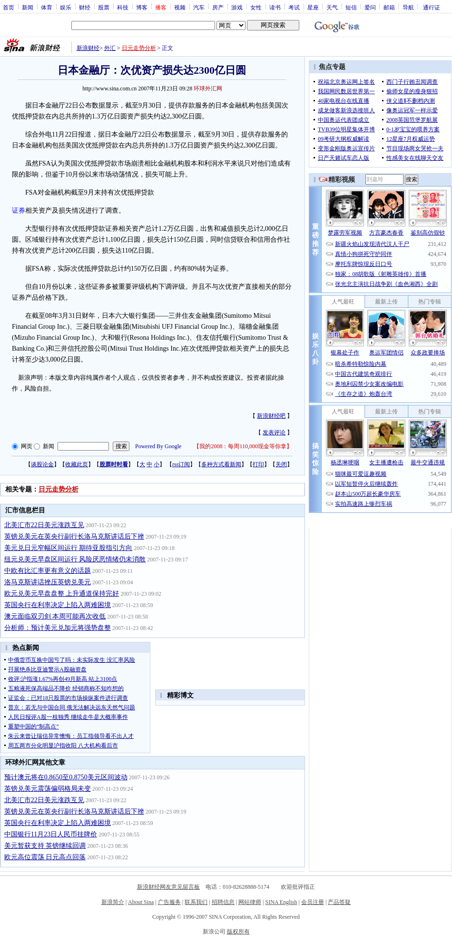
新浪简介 (112, 902)
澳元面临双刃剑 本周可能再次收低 (55, 616)
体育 (46, 7)
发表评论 (274, 432)
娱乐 (65, 7)
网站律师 (249, 902)
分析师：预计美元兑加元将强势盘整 (57, 627)
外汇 (110, 48)
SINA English (281, 902)
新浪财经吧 (271, 416)
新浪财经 (88, 48)
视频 (180, 7)
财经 (84, 7)
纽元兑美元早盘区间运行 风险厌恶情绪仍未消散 (75, 559)
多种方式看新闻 (221, 464)
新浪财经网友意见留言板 (168, 887)
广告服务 (169, 902)
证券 (18, 210)
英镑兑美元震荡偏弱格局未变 (47, 788)
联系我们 (196, 902)
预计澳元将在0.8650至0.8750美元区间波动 (66, 777)
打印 (258, 464)
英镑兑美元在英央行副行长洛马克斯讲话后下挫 (74, 536)
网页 (26, 446)
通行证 (431, 7)
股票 (103, 7)
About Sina (141, 902)
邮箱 (389, 7)
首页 (8, 7)
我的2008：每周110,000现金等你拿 (242, 446)
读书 (275, 7)
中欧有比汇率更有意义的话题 (47, 570)
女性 (256, 7)
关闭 (281, 464)
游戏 (237, 7)
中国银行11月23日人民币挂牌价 (50, 834)
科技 (122, 7)
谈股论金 (42, 464)
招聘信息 (223, 902)
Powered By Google (158, 446)
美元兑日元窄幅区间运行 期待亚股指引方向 (68, 547)
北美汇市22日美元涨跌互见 (44, 525)
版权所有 (238, 931)
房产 (218, 7)
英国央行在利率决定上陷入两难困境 (57, 605)
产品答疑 (339, 902)
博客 (141, 7)
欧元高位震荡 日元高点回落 (45, 857)
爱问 (370, 7)
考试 (294, 7)
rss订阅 (181, 464)
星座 (313, 7)
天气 (332, 7)
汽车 (199, 7)
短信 (351, 7)
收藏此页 (76, 464)
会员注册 (312, 902)
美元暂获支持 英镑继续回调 (45, 845)
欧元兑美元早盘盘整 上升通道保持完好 (61, 593)
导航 (408, 7)
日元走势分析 (139, 48)
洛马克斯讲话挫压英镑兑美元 (47, 582)
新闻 (27, 7)
